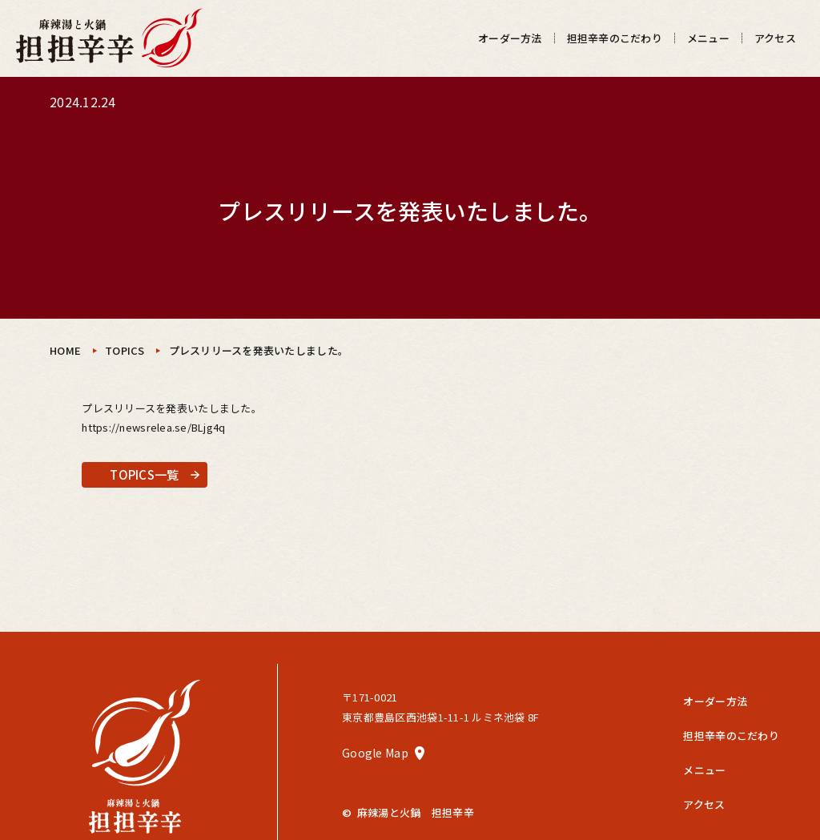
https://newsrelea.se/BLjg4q (153, 427)
